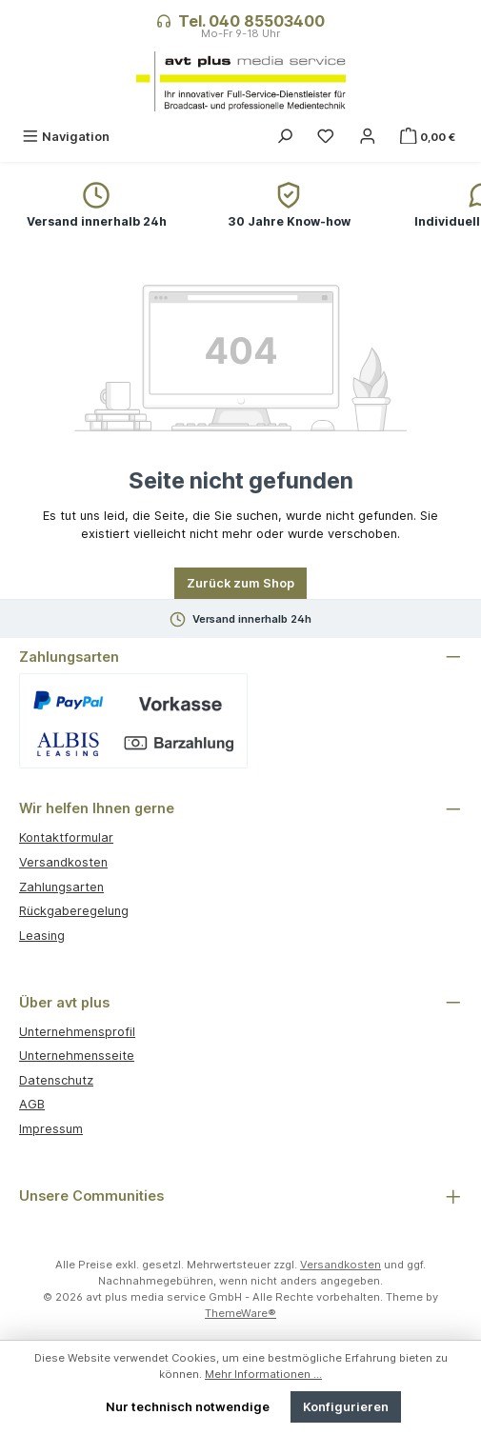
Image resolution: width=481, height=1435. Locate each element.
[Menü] (66, 136)
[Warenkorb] (429, 136)
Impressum (51, 1129)
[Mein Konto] (368, 136)
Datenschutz (56, 1080)
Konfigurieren (346, 1407)
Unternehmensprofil (77, 1032)
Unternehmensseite (76, 1055)
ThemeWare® (240, 1313)
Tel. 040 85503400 (251, 21)
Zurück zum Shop (240, 583)
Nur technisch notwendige (188, 1407)
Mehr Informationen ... (263, 1374)
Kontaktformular (66, 837)
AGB (32, 1104)
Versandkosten (63, 862)
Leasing (42, 935)
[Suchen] (285, 136)
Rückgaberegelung (74, 911)
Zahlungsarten (61, 887)
